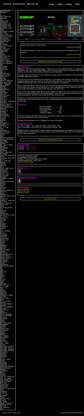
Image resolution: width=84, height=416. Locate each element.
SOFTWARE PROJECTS (7, 350)
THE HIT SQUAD (6, 378)
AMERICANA (4, 50)
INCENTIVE (4, 213)
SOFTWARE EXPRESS (7, 346)
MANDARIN (4, 245)
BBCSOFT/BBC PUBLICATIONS (5, 74)
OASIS (3, 275)
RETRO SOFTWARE (6, 315)
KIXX (2, 222)
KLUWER (3, 224)
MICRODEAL (4, 261)
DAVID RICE (5, 133)
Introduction (42, 61)
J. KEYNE (4, 216)
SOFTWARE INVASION (7, 349)
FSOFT (3, 180)
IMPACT (3, 212)
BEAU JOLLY (5, 76)
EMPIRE (3, 162)
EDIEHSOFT (4, 154)
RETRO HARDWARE (6, 314)
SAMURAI (3, 326)
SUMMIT (3, 361)
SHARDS (3, 333)
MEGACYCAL (4, 253)
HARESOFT (4, 194)
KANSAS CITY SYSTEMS (5, 218)
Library (69, 4)
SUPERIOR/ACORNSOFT (8, 366)
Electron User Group (73, 47)
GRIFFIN (3, 191)
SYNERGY (3, 374)
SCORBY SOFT (5, 329)
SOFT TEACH (5, 343)
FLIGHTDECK (5, 175)
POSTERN (3, 305)
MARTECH (3, 247)
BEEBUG (3, 78)
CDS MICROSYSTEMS (7, 107)
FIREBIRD (4, 171)
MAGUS (3, 244)
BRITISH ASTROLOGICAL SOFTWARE (5, 95)
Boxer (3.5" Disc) (23, 192)
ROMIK (3, 321)
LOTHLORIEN (5, 238)
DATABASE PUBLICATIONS (5, 131)
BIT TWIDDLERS (6, 84)
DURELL (3, 149)
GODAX (3, 186)
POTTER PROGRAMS (7, 307)
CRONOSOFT (4, 123)
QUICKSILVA (5, 310)
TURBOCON (4, 391)
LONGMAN (3, 237)
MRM (2, 270)
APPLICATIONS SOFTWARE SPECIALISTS (5, 57)
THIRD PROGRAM (6, 381)
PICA (2, 299)
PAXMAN (3, 291)
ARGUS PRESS (5, 60)
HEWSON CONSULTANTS (8, 196)
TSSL (2, 390)
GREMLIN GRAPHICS (7, 190)
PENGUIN (3, 294)
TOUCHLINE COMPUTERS (4, 386)
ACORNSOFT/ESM (6, 27)
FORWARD (3, 177)
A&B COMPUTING (6, 16)
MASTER (3, 248)
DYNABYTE (4, 151)
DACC (2, 129)
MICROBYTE (4, 260)
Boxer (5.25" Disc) (24, 191)
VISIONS (3, 400)
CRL (2, 121)
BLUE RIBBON (5, 85)
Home (51, 4)
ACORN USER (5, 21)
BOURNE (3, 86)
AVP (2, 70)
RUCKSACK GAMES (6, 323)
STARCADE (4, 356)
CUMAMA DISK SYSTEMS (5, 125)
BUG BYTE (4, 100)
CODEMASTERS (5, 116)
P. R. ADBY (5, 286)
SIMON (3, 339)
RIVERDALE (4, 318)
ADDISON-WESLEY (6, 37)
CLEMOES (3, 113)
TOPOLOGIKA (5, 384)
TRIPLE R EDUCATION (8, 388)
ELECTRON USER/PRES (8, 158)
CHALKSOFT (4, 110)
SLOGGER (3, 340)
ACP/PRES (4, 33)
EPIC (2, 167)
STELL (3, 358)
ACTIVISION (5, 34)
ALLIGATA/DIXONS (7, 46)
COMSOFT (3, 119)
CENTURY (3, 108)
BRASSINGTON (5, 89)
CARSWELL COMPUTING (8, 101)
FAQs (60, 4)
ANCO (2, 53)
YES (2, 409)
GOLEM (3, 189)
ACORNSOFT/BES (6, 25)
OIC (2, 278)
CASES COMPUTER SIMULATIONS (6, 105)
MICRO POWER (5, 256)
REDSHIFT (4, 313)
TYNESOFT (4, 393)
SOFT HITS (4, 342)
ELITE (3, 159)
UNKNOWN (3, 396)
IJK (2, 209)
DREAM (3, 146)
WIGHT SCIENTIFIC (7, 403)
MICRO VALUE (5, 259)
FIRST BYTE (5, 173)
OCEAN (3, 276)
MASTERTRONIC (5, 250)
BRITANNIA (4, 92)
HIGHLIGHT (4, 199)
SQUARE (3, 353)
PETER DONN (5, 298)
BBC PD (3, 72)
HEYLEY (3, 197)
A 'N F (3, 15)
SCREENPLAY (5, 330)
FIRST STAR (5, 174)
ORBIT (3, 282)
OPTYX (3, 280)
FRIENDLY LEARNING (7, 178)
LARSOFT (3, 228)
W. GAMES (4, 401)
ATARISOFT (4, 66)
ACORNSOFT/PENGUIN (7, 31)
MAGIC (3, 243)
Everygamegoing (27, 162)
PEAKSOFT (4, 292)
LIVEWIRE (4, 234)
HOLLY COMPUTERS (7, 203)
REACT (3, 311)
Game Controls (57, 61)
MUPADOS (3, 272)
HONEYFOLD (4, 205)
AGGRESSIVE (5, 41)
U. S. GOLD (5, 394)
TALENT (3, 375)
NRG (2, 273)
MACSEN (3, 241)
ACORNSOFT (4, 22)
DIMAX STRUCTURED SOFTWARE (7, 140)
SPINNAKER (4, 352)
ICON (2, 206)
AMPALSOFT (4, 51)
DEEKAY (3, 135)
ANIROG (3, 54)
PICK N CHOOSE (6, 301)
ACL (2, 19)
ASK (2, 65)
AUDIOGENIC (5, 69)
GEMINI (3, 183)
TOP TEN (3, 383)
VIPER (3, 397)
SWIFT (3, 372)
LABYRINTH (4, 226)
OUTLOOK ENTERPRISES (5, 284)
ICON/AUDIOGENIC (7, 208)
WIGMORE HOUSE (6, 404)
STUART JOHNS (5, 359)
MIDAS (3, 263)
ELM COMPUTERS (6, 161)
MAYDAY (3, 251)
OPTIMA (3, 279)
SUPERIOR (4, 364)
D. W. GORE (5, 127)
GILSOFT (3, 184)
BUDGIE (3, 98)
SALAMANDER (5, 324)
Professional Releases (5, 11)
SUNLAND (3, 362)
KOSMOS (3, 225)
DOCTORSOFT (5, 142)
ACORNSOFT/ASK (6, 24)
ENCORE (3, 164)
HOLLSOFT (4, 202)
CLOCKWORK (4, 114)
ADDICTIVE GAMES (7, 35)
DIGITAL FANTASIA (7, 138)
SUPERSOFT (4, 371)
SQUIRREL (4, 355)
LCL (2, 229)
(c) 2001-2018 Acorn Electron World (71, 413)
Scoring (49, 61)
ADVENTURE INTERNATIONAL (6, 39)
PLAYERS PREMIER (7, 304)
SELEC (3, 331)
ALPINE (3, 47)
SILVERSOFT (5, 337)
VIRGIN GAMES (5, 399)
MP (1, 267)
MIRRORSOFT (5, 264)
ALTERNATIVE (5, 49)
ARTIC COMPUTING (7, 62)
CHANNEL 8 (4, 111)
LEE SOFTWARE (5, 231)
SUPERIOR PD (5, 365)
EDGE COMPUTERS (6, 152)
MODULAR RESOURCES (7, 266)
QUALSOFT (4, 308)
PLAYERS (3, 302)
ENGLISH (3, 165)
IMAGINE (3, 210)
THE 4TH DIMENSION (7, 377)
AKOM (2, 43)
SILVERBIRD (5, 336)
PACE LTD (4, 288)
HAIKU (3, 193)
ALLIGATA (4, 44)
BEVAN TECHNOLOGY (7, 81)
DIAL (2, 136)
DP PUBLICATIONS (7, 145)
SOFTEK (3, 345)
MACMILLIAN (5, 240)
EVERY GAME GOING (7, 168)
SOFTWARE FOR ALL (7, 348)
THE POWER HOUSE (7, 380)
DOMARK (3, 143)
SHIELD (3, 334)
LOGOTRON (4, 235)
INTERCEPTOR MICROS (8, 215)
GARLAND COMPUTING (7, 181)
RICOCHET (4, 317)
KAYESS (3, 221)
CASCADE (3, 103)
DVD (77, 4)
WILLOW (3, 406)
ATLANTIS (4, 68)
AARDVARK (4, 18)
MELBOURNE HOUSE (7, 254)
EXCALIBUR (4, 170)
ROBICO (3, 320)
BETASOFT (4, 79)
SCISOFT (3, 327)
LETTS (3, 232)
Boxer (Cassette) (23, 189)
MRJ (2, 269)
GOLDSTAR (4, 187)
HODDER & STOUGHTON (8, 200)
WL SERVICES (5, 407)
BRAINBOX (4, 88)
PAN (2, 289)
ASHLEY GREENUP (6, 63)
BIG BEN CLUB (5, 82)
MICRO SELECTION (7, 257)
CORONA (3, 120)
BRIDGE (3, 91)
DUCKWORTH (4, 148)
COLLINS (3, 117)
